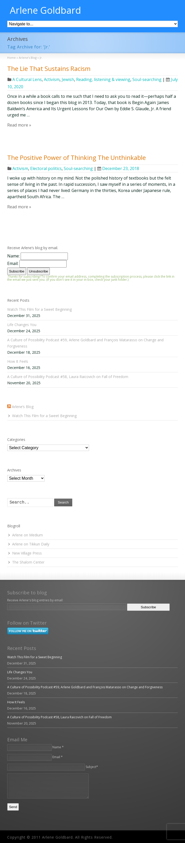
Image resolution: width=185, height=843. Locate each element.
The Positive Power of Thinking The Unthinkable (76, 157)
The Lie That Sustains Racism (49, 68)
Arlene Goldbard (45, 10)
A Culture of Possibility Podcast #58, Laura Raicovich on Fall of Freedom (67, 376)
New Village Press (27, 553)
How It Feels (17, 361)
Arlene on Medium (27, 535)
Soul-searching (147, 79)
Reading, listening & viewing (103, 79)
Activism (52, 79)
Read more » (19, 125)
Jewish (68, 79)
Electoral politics (46, 168)
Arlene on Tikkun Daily (30, 544)
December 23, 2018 (118, 168)
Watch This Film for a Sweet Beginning (39, 309)
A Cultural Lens (27, 79)
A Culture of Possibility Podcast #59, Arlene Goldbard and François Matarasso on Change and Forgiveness (85, 687)
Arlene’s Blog (23, 406)
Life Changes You (21, 324)
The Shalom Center (28, 562)
